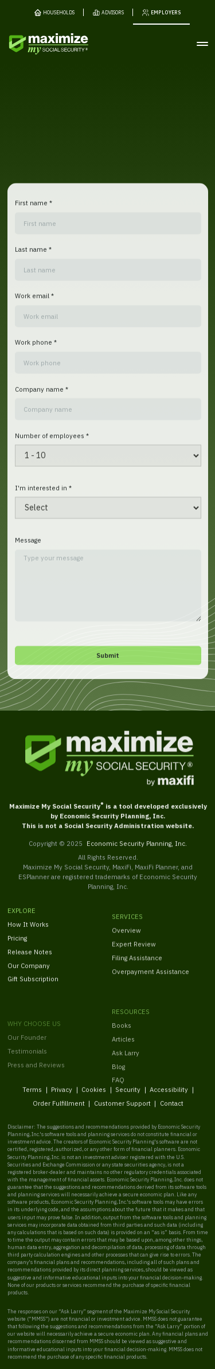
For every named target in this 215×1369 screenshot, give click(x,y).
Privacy (61, 1096)
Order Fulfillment (58, 1110)
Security (127, 1096)
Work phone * (35, 349)
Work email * (33, 302)
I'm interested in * (42, 494)
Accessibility (169, 1096)
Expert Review (134, 953)
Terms (32, 1096)
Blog (118, 1081)
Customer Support (121, 1110)
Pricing (17, 944)
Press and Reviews (36, 1086)
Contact (171, 1110)
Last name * (32, 256)
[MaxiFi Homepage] (33, 43)
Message (27, 547)
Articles (123, 1054)
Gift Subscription (32, 985)
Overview (126, 939)
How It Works (28, 930)
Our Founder (26, 1058)
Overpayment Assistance (150, 981)
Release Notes (29, 958)
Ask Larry (125, 1067)
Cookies (93, 1096)
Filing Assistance (137, 967)
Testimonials (27, 1072)
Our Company (28, 972)
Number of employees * (51, 442)
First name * (33, 209)
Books (121, 1040)
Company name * (41, 395)
